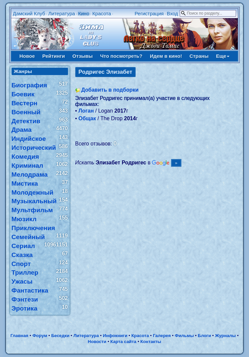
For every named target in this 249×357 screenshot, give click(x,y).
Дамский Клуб (29, 13)
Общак (87, 118)
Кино (83, 13)
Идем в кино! (166, 56)
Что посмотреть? (121, 56)
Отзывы (82, 56)
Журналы (225, 335)
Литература (61, 13)
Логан (86, 111)
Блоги (204, 335)
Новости (97, 341)
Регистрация (149, 13)
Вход (172, 13)
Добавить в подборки (110, 90)
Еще (222, 56)
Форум (39, 335)
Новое (27, 56)
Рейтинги (53, 56)
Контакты (150, 341)
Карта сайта (123, 341)
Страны (199, 56)
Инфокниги (115, 335)
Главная (19, 335)
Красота (102, 13)
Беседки (60, 335)
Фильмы (184, 335)
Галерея (162, 335)
